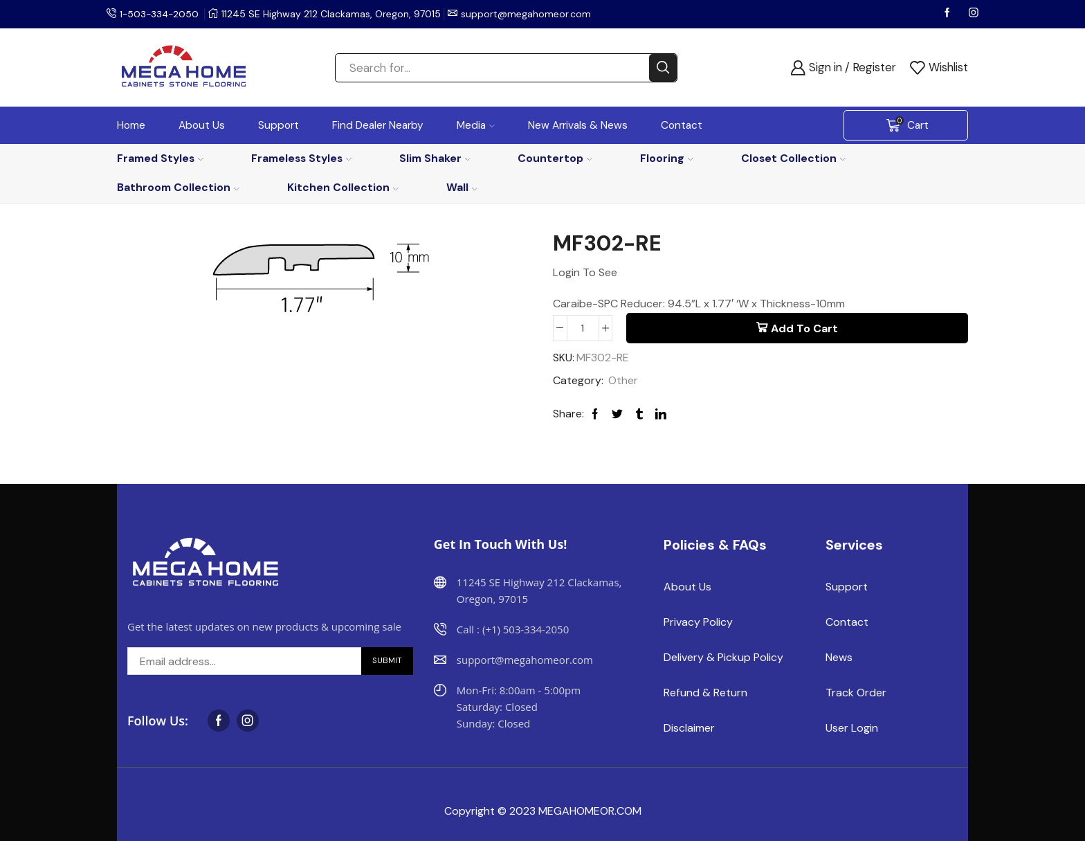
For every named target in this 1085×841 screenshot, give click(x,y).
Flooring (666, 158)
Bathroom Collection (178, 187)
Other (623, 380)
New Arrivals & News (578, 125)
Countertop (555, 158)
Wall (461, 187)
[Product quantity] (583, 328)
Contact (681, 125)
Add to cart (804, 328)
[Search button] (663, 68)
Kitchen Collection (343, 187)
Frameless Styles (301, 158)
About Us (202, 125)
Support (278, 125)
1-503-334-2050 (160, 14)
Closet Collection (793, 158)
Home (131, 125)
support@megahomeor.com (529, 14)
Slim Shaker (435, 158)
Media (476, 125)
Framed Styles (160, 158)
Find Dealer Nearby (377, 125)
